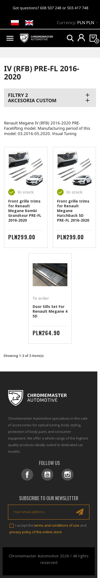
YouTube (47, 474)
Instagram (67, 474)
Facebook (27, 474)
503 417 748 (77, 7)
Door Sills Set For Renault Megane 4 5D (50, 311)
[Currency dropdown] (88, 23)
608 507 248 (50, 7)
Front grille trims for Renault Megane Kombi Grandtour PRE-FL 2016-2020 (24, 211)
